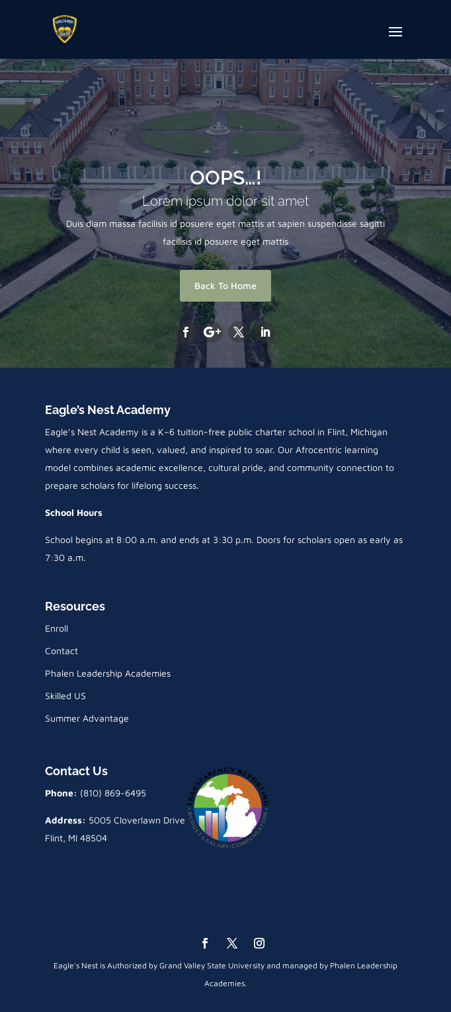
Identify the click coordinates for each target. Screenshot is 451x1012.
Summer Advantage (87, 718)
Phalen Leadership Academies (108, 673)
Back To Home (225, 285)
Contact (61, 650)
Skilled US (65, 695)
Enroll (56, 628)
